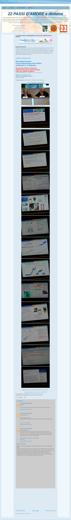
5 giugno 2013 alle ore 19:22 (26, 441)
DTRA (37, 80)
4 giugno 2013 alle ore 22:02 (26, 424)
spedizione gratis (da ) (33, 43)
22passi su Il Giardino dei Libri (45, 43)
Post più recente (20, 510)
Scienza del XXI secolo (37, 395)
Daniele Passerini (24, 428)
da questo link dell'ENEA (37, 72)
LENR (31, 395)
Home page (35, 510)
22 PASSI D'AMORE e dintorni (35, 14)
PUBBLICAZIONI (21, 7)
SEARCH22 (11, 7)
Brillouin (42, 80)
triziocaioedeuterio (24, 403)
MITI (30, 80)
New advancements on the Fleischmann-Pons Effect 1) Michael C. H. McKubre (29, 63)
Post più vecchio (50, 510)
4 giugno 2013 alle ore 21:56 (26, 409)
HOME (4, 7)
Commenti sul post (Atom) (25, 513)
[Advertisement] (35, 499)
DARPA (34, 80)
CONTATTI (30, 7)
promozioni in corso (23, 43)
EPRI (27, 80)
